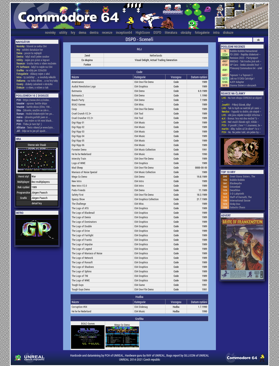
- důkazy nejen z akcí (33, 73)
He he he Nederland (81, 154)
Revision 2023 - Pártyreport (244, 57)
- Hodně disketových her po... (35, 113)
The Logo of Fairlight (82, 235)
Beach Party (78, 100)
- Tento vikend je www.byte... (36, 127)
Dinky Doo (235, 204)
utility (63, 32)
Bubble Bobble (237, 179)
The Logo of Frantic (82, 239)
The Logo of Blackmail (83, 212)
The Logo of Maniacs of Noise (87, 253)
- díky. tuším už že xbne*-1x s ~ (241, 128)
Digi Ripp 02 (78, 127)
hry (73, 32)
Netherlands (156, 55)
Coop (74, 109)
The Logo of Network (82, 257)
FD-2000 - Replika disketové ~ (245, 54)
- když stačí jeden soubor (33, 56)
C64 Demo (139, 91)
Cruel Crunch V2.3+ (81, 113)
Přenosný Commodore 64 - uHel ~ (246, 69)
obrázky (186, 32)
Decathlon (235, 190)
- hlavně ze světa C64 (32, 46)
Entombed (235, 186)
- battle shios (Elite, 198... (34, 106)
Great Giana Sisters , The (242, 176)
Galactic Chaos (237, 207)
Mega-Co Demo (79, 176)
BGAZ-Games (78, 104)
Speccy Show (78, 199)
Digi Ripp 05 (78, 140)
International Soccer (240, 200)
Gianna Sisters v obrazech (243, 85)
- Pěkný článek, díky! (236, 104)
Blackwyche (236, 183)
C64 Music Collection (145, 149)
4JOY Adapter (237, 82)
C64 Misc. (139, 104)
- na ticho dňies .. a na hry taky (37, 80)
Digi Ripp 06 (78, 145)
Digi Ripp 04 (78, 136)
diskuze (228, 32)
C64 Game (139, 285)
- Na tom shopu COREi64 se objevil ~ (242, 99)
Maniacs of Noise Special (84, 172)
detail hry (37, 203)
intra (216, 32)
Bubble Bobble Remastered (243, 51)
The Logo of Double (82, 226)
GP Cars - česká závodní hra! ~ (245, 64)
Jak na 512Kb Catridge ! (242, 78)
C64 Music (139, 122)
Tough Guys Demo (81, 289)
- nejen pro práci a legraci (33, 60)
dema (82, 32)
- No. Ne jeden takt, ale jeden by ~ (241, 132)
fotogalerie (202, 32)
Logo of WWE (78, 163)
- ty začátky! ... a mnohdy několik (36, 77)
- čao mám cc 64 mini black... (35, 120)
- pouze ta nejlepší (29, 53)
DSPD (157, 32)
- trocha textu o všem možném (36, 63)
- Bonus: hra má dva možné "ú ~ (240, 118)
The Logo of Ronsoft (82, 262)
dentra (94, 32)
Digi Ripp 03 (78, 131)
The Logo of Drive (81, 230)
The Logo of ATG (80, 208)
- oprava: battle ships (32, 103)
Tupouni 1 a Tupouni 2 (241, 75)
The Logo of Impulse (82, 244)
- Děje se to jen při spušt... (32, 131)
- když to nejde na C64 (34, 67)
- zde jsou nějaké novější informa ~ (242, 115)
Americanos (78, 82)
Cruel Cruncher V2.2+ (82, 118)
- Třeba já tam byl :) (29, 124)
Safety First (77, 194)
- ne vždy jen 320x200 (32, 70)
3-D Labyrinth (237, 193)
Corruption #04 (79, 306)
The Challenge (79, 203)
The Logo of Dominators (84, 221)
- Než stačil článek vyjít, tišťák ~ (240, 122)
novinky (50, 32)
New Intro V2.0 (79, 185)
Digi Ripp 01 (78, 122)
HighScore (143, 32)
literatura (171, 32)
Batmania (77, 91)
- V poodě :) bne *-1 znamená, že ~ (242, 125)
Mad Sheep (77, 167)
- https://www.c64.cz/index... (34, 100)
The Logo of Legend (82, 248)
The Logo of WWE (81, 280)
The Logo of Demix (81, 217)
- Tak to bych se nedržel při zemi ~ (241, 108)
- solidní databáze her (30, 49)
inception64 (124, 32)
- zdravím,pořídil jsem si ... (33, 117)
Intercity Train (79, 158)
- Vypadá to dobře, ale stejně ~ (241, 111)
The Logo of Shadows (83, 266)
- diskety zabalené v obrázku (35, 84)
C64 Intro (139, 181)
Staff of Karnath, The (241, 197)
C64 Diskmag (141, 306)
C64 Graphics (141, 86)
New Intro (77, 181)
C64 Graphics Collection (146, 199)
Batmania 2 (78, 95)
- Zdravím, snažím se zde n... (33, 110)
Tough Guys (77, 285)
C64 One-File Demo (144, 82)
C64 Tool (138, 113)
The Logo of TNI (80, 276)
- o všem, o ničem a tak (32, 87)
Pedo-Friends (78, 190)
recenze (107, 32)
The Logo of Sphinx (81, 271)
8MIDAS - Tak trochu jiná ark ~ (245, 61)
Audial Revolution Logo (84, 86)
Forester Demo (79, 149)
